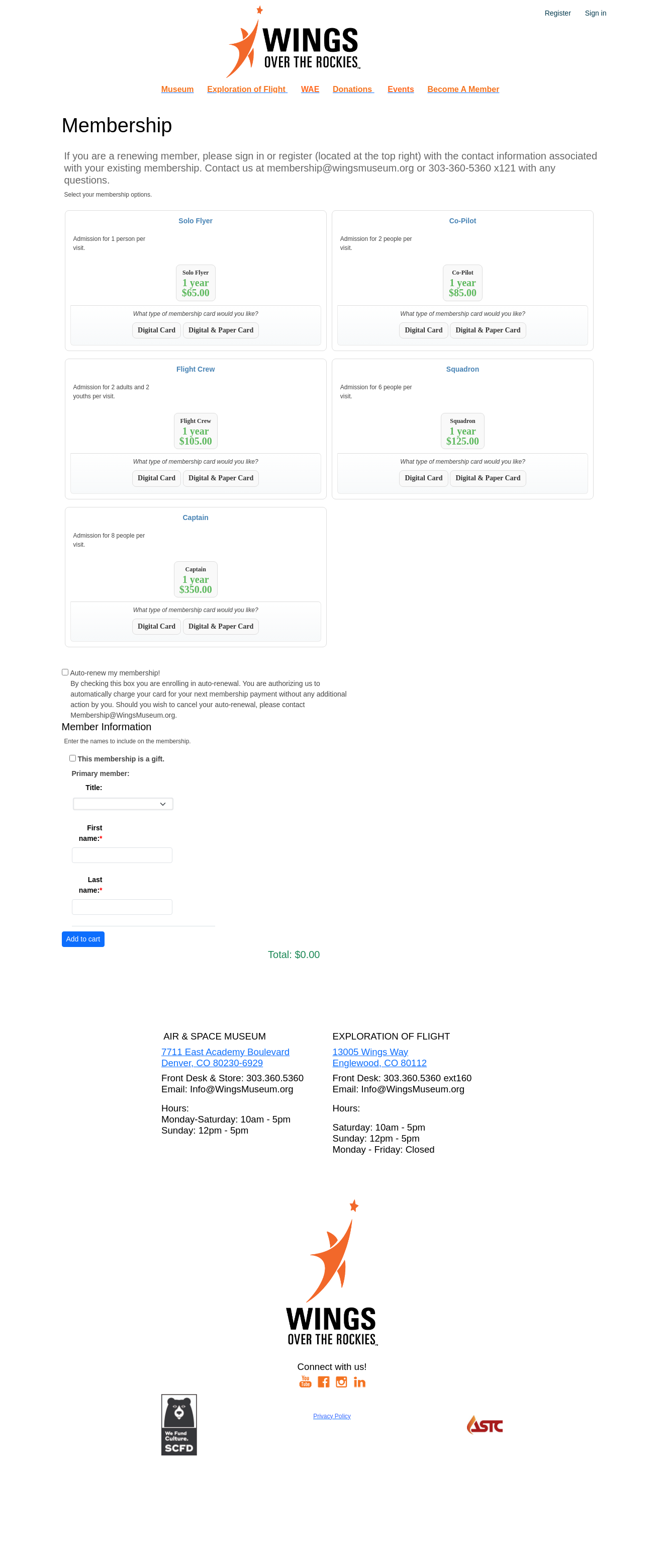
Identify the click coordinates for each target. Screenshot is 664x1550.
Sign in (596, 13)
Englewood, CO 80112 (380, 1063)
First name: (91, 833)
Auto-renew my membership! (115, 673)
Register (558, 13)
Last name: (91, 885)
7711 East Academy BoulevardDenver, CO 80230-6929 (225, 1057)
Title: (93, 788)
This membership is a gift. (120, 759)
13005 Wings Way (371, 1052)
